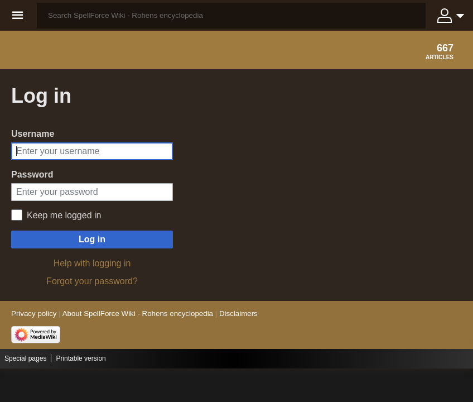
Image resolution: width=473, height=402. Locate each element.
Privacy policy (33, 313)
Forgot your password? (92, 281)
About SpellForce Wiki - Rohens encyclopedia (137, 313)
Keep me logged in (64, 215)
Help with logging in (92, 263)
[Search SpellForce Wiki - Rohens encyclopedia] (231, 15)
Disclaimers (238, 313)
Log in (92, 239)
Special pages (25, 358)
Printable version (80, 358)
